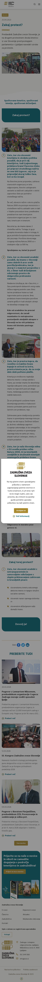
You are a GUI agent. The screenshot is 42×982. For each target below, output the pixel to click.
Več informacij (21, 516)
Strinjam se (21, 510)
